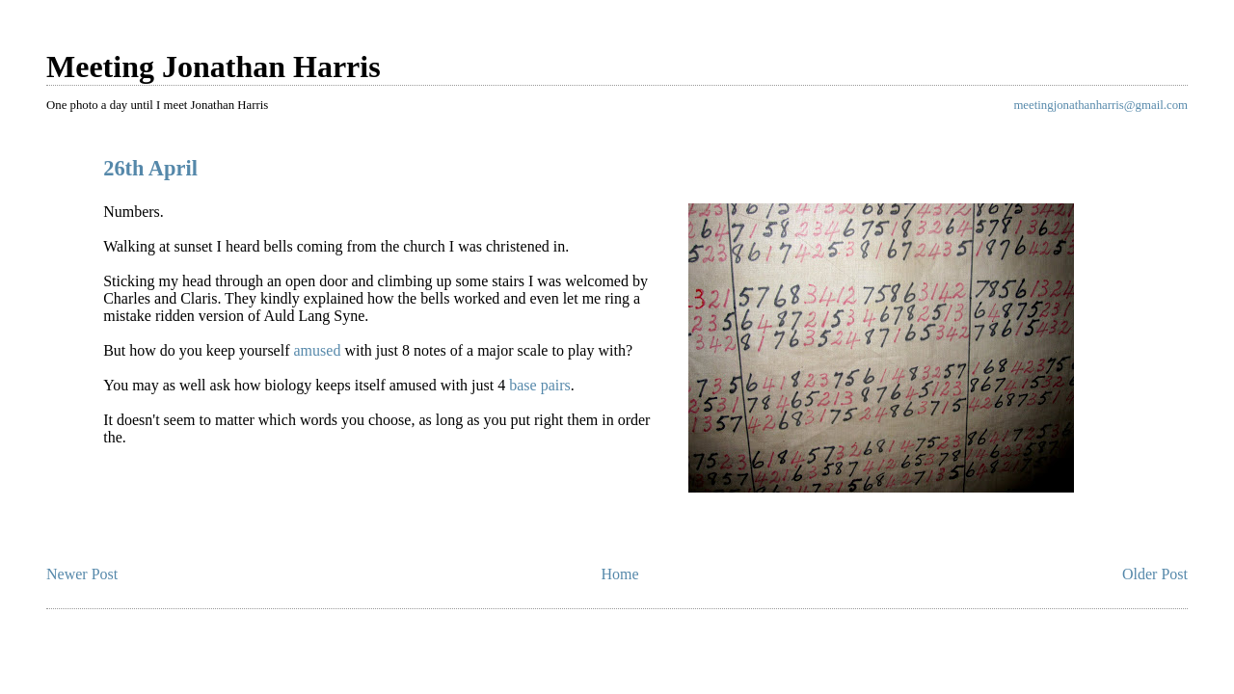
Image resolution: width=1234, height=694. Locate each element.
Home (620, 574)
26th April (150, 168)
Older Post (1155, 574)
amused (317, 350)
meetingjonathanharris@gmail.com (1100, 105)
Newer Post (82, 574)
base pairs (540, 385)
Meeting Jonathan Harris (213, 66)
